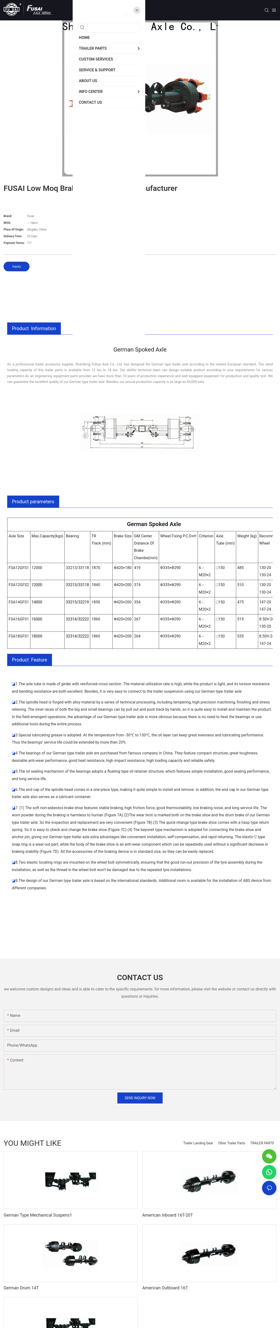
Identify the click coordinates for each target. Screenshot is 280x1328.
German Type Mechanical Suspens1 (38, 1215)
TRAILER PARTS (262, 1143)
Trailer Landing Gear (198, 1143)
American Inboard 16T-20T (167, 1215)
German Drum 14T (21, 1287)
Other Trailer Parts (231, 1143)
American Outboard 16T (165, 1287)
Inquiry (16, 266)
